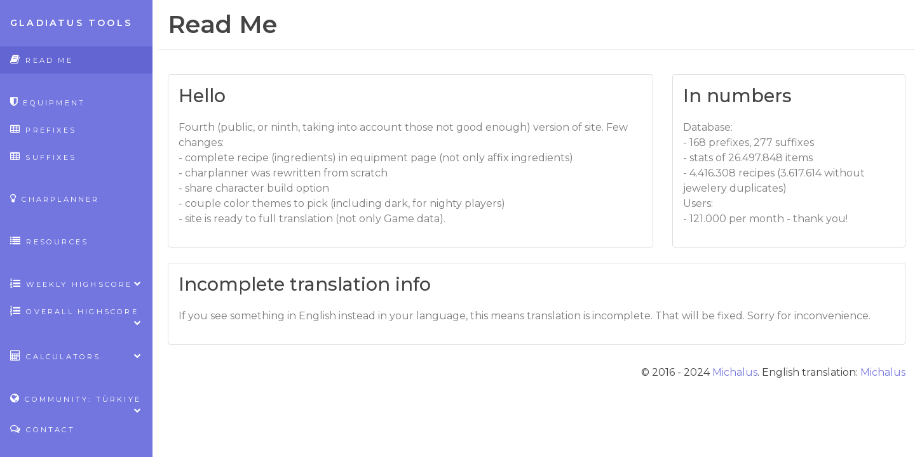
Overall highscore (76, 315)
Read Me (41, 59)
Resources (49, 240)
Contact (42, 428)
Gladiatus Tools (71, 23)
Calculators (76, 355)
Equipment (47, 101)
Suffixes (43, 156)
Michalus (734, 372)
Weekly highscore (76, 283)
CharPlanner (55, 198)
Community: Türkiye (76, 403)
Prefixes (43, 129)
